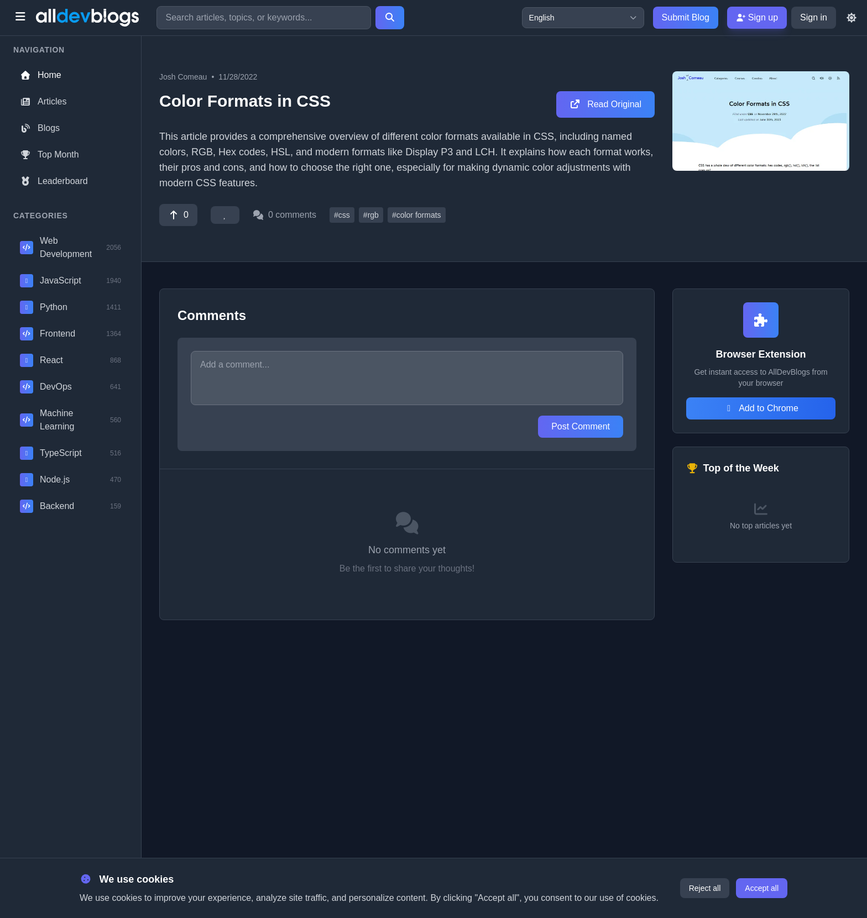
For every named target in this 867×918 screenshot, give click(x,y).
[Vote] (178, 215)
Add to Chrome (760, 408)
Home (40, 75)
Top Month (49, 154)
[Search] (389, 17)
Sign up (757, 17)
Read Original (605, 104)
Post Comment (580, 426)
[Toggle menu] (20, 17)
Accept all (762, 888)
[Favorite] (225, 215)
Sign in (813, 17)
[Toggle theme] (851, 18)
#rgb (371, 215)
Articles (43, 101)
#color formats (416, 215)
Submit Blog (685, 17)
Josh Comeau (183, 76)
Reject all (705, 888)
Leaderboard (54, 181)
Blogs (40, 128)
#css (342, 215)
